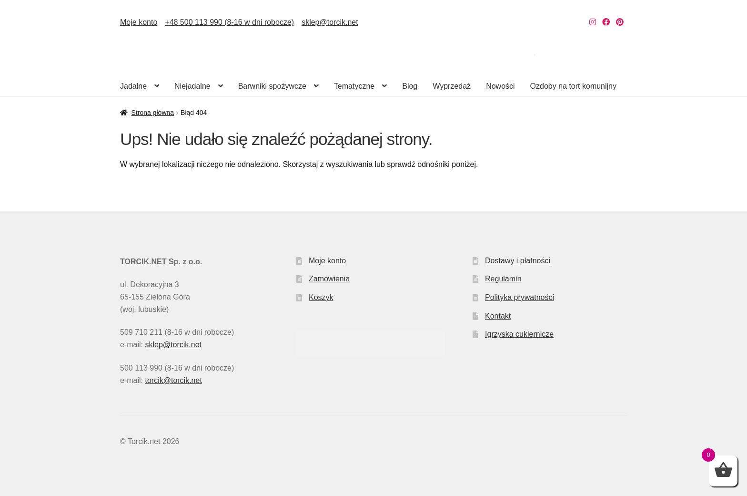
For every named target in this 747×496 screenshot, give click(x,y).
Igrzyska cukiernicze (519, 334)
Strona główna (152, 112)
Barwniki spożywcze (272, 86)
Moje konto (138, 22)
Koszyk (321, 297)
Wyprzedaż (452, 86)
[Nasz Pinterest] (620, 22)
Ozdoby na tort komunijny (573, 86)
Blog (409, 86)
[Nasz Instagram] (592, 22)
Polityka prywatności (519, 297)
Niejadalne (192, 86)
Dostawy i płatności (517, 261)
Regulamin (503, 279)
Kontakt (498, 316)
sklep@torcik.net (330, 22)
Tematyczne (354, 86)
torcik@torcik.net (173, 380)
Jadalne (133, 86)
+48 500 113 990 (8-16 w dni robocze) (229, 22)
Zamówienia (329, 279)
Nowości (500, 86)
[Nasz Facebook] (606, 22)
